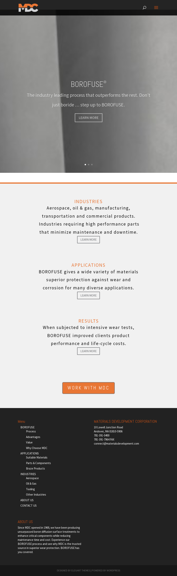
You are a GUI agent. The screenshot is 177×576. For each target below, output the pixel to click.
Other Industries (36, 494)
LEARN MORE (89, 122)
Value (29, 442)
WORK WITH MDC (88, 388)
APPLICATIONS (29, 453)
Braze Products (35, 468)
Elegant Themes (80, 570)
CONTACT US (28, 505)
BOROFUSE (88, 89)
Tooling (30, 489)
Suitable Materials (36, 457)
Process (31, 431)
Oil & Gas (31, 483)
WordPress (113, 570)
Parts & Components (38, 463)
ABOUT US (27, 500)
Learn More (88, 239)
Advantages (33, 437)
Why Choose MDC (36, 448)
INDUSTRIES (28, 474)
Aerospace (32, 478)
